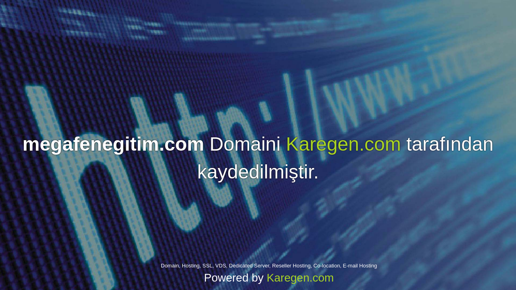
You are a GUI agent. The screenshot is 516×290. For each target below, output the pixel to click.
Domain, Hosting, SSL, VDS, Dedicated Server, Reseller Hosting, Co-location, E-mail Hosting (269, 266)
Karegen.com (343, 144)
